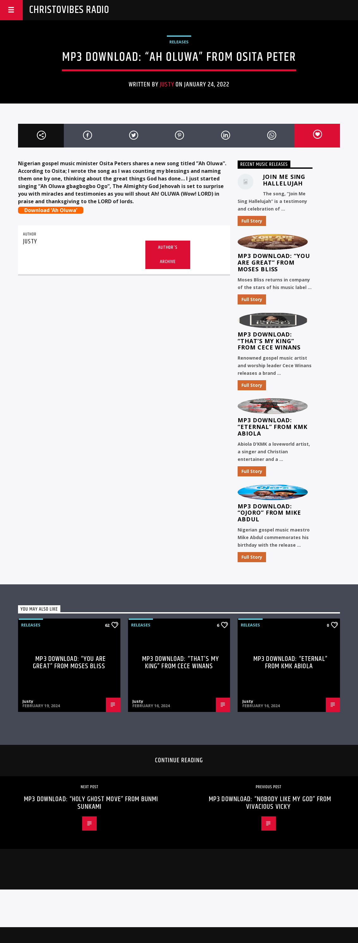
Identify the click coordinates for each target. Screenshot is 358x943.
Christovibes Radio (69, 10)
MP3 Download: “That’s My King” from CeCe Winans (269, 340)
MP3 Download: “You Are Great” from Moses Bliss (274, 262)
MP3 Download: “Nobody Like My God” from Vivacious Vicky (270, 803)
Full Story (251, 221)
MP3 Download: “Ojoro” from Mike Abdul (269, 512)
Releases (179, 42)
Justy (167, 84)
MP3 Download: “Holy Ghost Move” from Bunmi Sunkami (91, 803)
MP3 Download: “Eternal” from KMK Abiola (272, 426)
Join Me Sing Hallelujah (284, 180)
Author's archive (167, 254)
